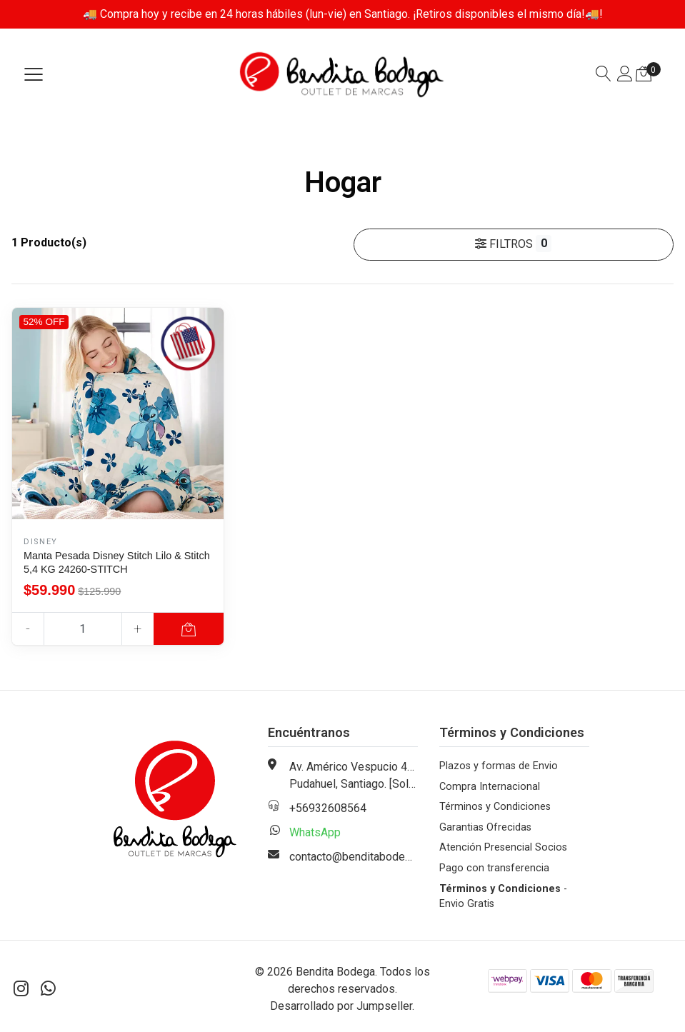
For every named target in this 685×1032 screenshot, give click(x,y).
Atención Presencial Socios (503, 847)
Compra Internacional (489, 787)
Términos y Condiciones (495, 807)
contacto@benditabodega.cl (358, 856)
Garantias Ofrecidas (485, 827)
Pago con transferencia (494, 868)
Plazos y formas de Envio (498, 766)
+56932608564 (327, 808)
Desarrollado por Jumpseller (341, 1006)
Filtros (513, 243)
